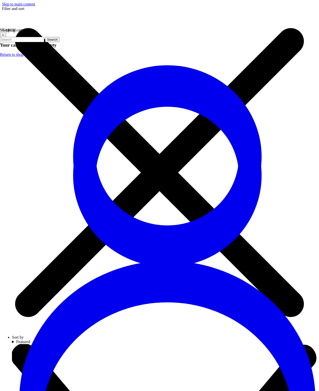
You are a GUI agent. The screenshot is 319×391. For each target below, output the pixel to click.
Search (52, 39)
